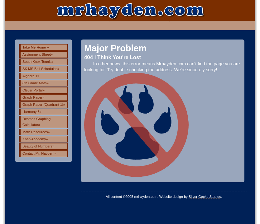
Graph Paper (33, 97)
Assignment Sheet (37, 54)
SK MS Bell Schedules (40, 69)
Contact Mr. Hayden (39, 153)
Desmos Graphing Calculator (36, 122)
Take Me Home (35, 47)
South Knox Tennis (37, 61)
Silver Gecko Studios (205, 196)
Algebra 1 (30, 76)
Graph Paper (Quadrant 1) (43, 104)
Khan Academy (35, 139)
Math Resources (36, 132)
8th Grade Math (35, 83)
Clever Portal (33, 90)
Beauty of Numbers (38, 146)
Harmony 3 (31, 112)
